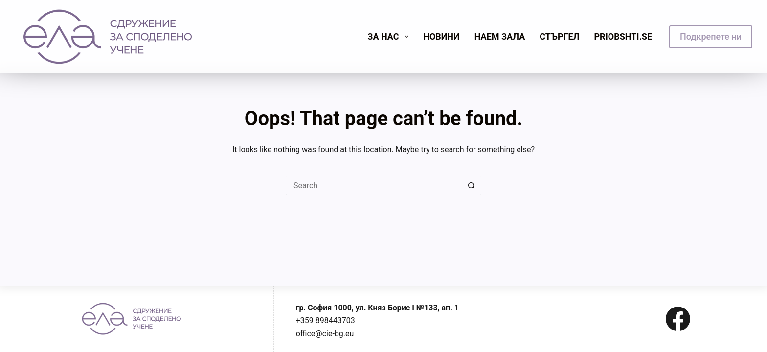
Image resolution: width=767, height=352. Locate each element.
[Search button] (471, 185)
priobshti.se (623, 36)
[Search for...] (374, 185)
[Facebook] (678, 319)
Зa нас (389, 37)
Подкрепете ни (711, 36)
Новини (441, 36)
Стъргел (559, 36)
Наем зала (499, 36)
